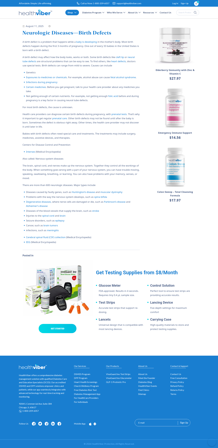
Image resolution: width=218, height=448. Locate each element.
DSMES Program (82, 374)
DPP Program (80, 378)
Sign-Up (185, 3)
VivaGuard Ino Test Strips (118, 374)
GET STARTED (57, 328)
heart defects (118, 61)
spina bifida (100, 196)
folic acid (113, 96)
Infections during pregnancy (41, 82)
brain (63, 215)
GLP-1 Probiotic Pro (116, 382)
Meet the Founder (146, 378)
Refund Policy (177, 386)
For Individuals (81, 402)
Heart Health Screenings (85, 382)
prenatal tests (119, 114)
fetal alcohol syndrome (123, 77)
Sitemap (142, 394)
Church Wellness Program (86, 386)
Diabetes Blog (145, 382)
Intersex (30, 151)
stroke (95, 210)
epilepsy (59, 220)
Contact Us (175, 374)
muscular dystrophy (111, 192)
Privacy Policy (177, 382)
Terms (173, 394)
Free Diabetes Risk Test (85, 390)
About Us (142, 374)
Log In (175, 3)
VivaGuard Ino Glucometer (119, 378)
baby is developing (86, 41)
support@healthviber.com (129, 3)
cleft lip (120, 57)
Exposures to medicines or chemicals (46, 77)
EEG (28, 242)
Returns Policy (177, 390)
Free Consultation (178, 378)
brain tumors (51, 225)
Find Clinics (143, 390)
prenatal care (59, 118)
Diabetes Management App (87, 394)
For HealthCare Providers (86, 398)
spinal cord (48, 215)
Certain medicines (36, 87)
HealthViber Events (147, 386)
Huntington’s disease (83, 192)
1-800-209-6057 (101, 3)
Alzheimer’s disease (37, 206)
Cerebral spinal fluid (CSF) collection (45, 237)
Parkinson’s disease (115, 201)
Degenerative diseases (38, 201)
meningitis (53, 230)
